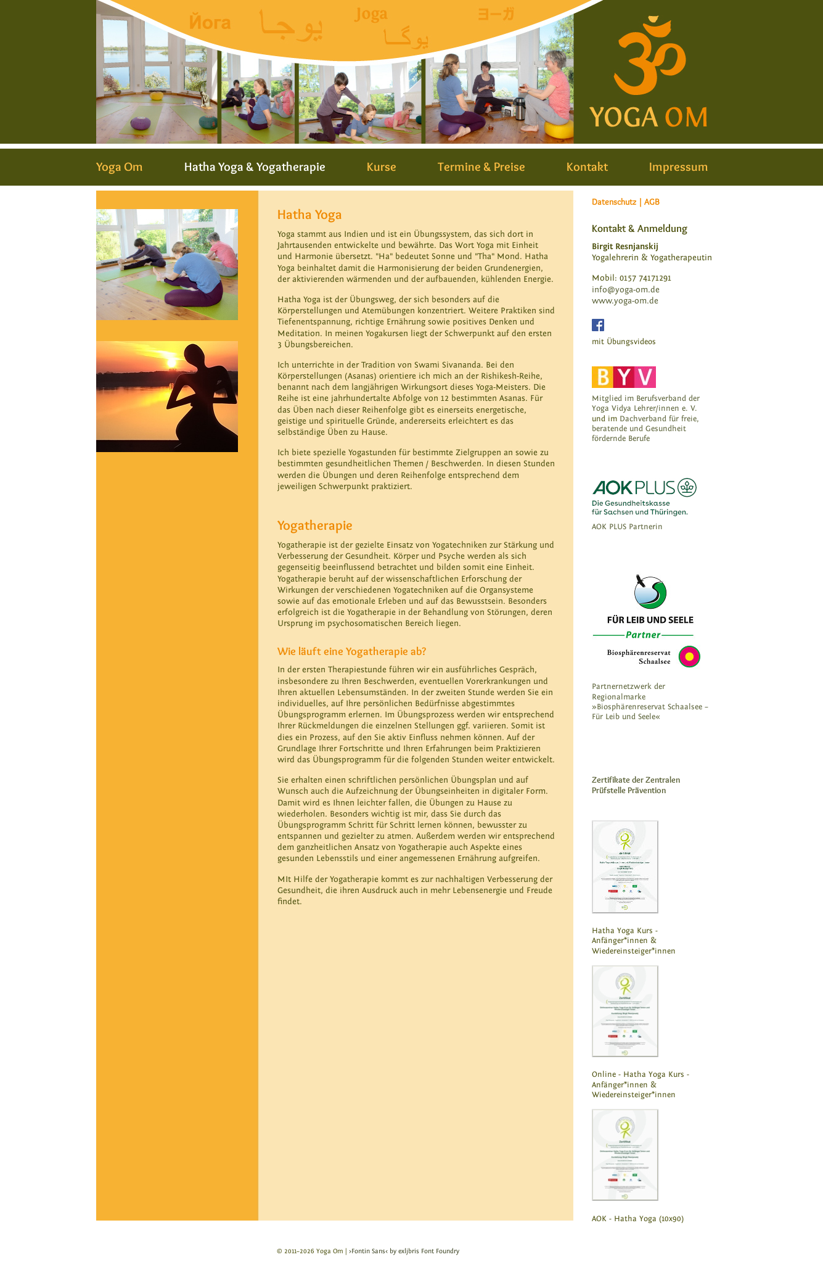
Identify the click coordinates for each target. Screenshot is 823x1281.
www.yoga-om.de (625, 301)
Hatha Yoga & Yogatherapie (255, 167)
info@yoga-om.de (626, 290)
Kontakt (587, 167)
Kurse (381, 167)
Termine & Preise (481, 167)
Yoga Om (119, 167)
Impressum (678, 167)
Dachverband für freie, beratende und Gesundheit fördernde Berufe (645, 428)
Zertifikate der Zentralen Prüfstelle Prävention (636, 785)
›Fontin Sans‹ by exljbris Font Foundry (404, 1251)
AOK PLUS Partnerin (627, 526)
